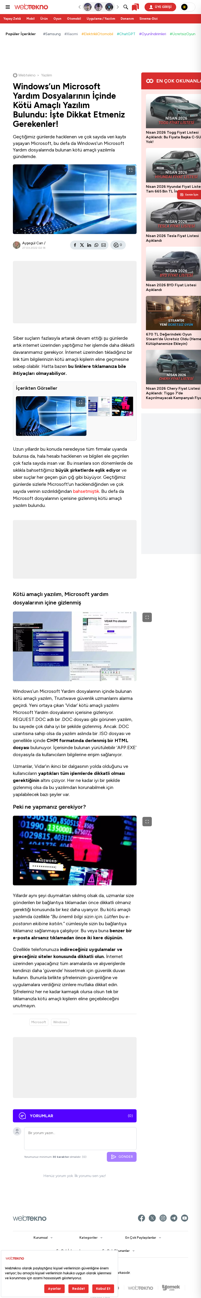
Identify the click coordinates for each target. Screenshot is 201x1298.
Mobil (30, 18)
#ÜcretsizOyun (182, 34)
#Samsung (52, 34)
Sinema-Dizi (148, 18)
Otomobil (74, 18)
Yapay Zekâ (12, 18)
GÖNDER (122, 1157)
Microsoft (38, 1022)
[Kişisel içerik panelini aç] (189, 194)
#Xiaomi (71, 34)
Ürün (44, 18)
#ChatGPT (126, 34)
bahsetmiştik (86, 491)
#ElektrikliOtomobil (97, 34)
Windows (60, 1022)
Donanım (127, 18)
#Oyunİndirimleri (152, 34)
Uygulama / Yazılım (101, 18)
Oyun (57, 18)
